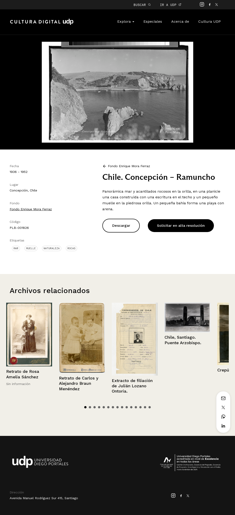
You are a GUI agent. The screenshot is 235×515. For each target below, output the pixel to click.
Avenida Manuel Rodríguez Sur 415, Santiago (44, 498)
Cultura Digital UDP (42, 24)
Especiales (152, 21)
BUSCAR (142, 5)
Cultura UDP (209, 21)
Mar (16, 248)
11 (131, 407)
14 (145, 407)
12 (136, 407)
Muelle (31, 248)
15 (149, 407)
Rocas (71, 248)
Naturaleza (52, 248)
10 (127, 407)
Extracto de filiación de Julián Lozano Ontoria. (132, 386)
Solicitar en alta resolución (181, 225)
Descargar (121, 225)
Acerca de (180, 21)
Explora (125, 21)
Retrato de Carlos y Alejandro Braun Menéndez (78, 383)
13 (140, 407)
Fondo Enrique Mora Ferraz (31, 209)
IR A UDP (170, 5)
